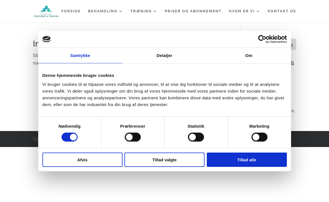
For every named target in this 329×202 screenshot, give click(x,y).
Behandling (102, 11)
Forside (71, 11)
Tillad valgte (164, 159)
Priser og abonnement (193, 11)
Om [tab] (248, 55)
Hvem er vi (242, 11)
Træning (141, 11)
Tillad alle (246, 159)
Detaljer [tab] (165, 55)
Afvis (82, 159)
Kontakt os (282, 11)
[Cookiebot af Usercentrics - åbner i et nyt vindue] (262, 39)
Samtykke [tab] (80, 55)
